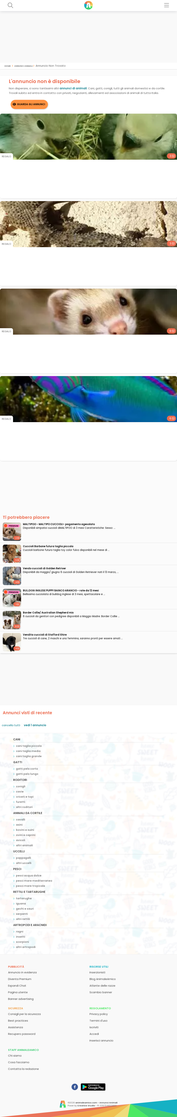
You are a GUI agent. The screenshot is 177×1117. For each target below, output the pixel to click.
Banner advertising (21, 999)
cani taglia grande (29, 756)
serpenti (22, 914)
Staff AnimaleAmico (23, 1050)
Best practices (18, 1021)
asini (19, 825)
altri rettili (23, 919)
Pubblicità (16, 967)
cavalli (20, 819)
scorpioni (22, 942)
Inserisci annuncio (101, 1040)
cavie (20, 791)
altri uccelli (23, 863)
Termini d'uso (98, 1021)
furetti (20, 802)
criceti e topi (25, 797)
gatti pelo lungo (27, 774)
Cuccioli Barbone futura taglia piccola (48, 546)
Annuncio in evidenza (22, 972)
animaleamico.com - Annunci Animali (96, 1102)
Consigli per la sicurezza (24, 1014)
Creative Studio (86, 1105)
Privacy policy (99, 1014)
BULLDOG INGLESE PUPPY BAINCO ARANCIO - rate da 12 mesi (61, 590)
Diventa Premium (19, 979)
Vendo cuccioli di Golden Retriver (44, 568)
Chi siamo (15, 1056)
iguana (21, 903)
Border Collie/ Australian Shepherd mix (48, 612)
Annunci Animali (23, 66)
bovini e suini (25, 830)
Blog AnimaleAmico (103, 979)
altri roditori (24, 807)
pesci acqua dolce (28, 875)
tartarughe (24, 898)
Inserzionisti (97, 972)
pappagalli (23, 858)
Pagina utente (18, 992)
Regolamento (100, 1008)
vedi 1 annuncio (35, 725)
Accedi (94, 1034)
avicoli (20, 840)
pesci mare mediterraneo (34, 881)
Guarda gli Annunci (31, 104)
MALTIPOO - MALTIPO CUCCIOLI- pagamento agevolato (59, 524)
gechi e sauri (25, 909)
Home (7, 66)
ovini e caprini (25, 835)
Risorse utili (99, 967)
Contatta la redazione (23, 1069)
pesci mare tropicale (30, 886)
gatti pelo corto (27, 769)
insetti (20, 937)
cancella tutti (11, 725)
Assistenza (15, 1027)
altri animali (24, 845)
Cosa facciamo (18, 1062)
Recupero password (21, 1034)
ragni (19, 931)
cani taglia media (28, 751)
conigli (20, 786)
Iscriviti (94, 1027)
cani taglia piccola (29, 746)
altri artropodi (26, 947)
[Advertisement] (88, 37)
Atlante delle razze (102, 986)
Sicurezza (15, 1008)
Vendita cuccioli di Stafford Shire (45, 634)
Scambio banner (101, 992)
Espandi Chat (17, 986)
